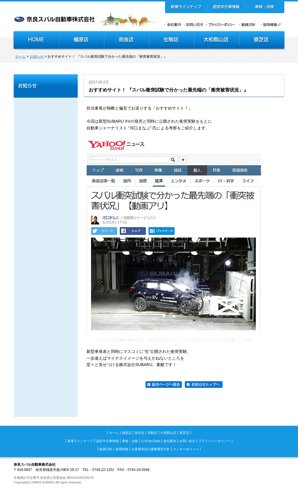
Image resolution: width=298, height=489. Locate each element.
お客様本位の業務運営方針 (151, 449)
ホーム (20, 56)
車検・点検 (265, 7)
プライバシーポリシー (220, 24)
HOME (35, 40)
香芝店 (262, 40)
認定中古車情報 (226, 7)
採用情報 (272, 24)
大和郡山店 (216, 40)
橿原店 (81, 40)
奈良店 (126, 40)
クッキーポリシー (186, 449)
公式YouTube (150, 441)
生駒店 (171, 40)
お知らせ (37, 56)
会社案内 (172, 24)
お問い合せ (193, 24)
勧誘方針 (246, 24)
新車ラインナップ (186, 7)
